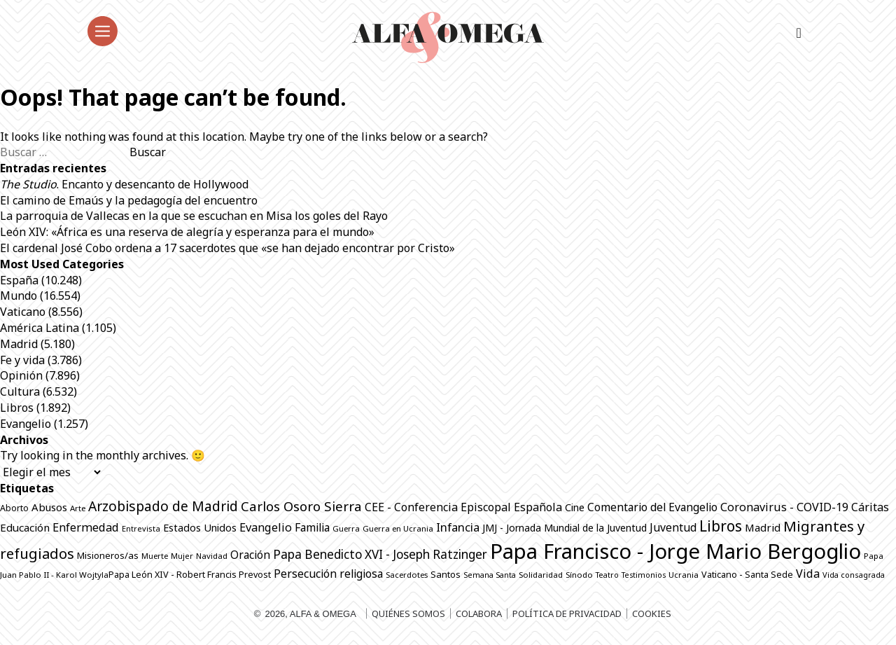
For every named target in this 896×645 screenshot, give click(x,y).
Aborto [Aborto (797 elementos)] (14, 508)
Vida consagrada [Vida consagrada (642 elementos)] (853, 574)
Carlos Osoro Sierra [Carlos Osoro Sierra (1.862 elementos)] (301, 506)
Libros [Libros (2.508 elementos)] (720, 526)
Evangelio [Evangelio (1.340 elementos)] (265, 527)
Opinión (21, 375)
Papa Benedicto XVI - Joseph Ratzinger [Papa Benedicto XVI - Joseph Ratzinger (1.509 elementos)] (380, 554)
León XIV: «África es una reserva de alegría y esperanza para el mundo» (188, 232)
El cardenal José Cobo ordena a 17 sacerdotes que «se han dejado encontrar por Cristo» (227, 248)
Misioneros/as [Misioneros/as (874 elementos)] (108, 555)
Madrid (19, 344)
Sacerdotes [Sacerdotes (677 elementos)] (407, 574)
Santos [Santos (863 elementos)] (445, 574)
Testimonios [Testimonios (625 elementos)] (644, 575)
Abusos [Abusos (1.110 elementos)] (49, 507)
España (19, 280)
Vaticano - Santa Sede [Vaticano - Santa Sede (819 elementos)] (747, 575)
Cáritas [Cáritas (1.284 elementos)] (870, 507)
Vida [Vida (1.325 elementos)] (808, 573)
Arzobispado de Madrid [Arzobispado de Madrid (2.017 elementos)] (163, 506)
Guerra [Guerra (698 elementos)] (346, 528)
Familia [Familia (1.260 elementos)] (312, 527)
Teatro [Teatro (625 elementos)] (607, 575)
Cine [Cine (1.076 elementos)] (574, 507)
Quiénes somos (408, 613)
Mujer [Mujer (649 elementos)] (182, 555)
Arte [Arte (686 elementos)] (77, 508)
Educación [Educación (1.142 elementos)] (25, 527)
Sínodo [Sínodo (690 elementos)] (579, 574)
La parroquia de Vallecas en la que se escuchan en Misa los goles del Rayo (194, 215)
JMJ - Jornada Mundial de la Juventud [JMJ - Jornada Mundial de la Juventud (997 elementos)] (564, 527)
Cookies (651, 613)
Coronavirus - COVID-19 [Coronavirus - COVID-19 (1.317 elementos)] (784, 507)
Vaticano (23, 311)
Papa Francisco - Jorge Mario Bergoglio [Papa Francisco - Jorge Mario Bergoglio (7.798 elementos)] (675, 551)
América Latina (39, 327)
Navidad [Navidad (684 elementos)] (211, 555)
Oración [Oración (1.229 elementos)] (250, 554)
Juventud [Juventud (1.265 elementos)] (673, 527)
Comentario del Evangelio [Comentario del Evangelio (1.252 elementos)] (652, 507)
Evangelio (25, 423)
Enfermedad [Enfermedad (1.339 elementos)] (85, 527)
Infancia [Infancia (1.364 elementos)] (457, 527)
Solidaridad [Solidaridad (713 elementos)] (541, 574)
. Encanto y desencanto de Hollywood (124, 184)
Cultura (20, 391)
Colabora (479, 613)
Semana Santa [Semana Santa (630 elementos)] (489, 575)
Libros (17, 407)
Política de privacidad (567, 613)
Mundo (18, 295)
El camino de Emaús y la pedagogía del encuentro (129, 200)
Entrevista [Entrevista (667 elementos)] (141, 528)
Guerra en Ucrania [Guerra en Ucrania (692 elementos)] (398, 528)
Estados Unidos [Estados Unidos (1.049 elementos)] (200, 527)
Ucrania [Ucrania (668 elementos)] (683, 574)
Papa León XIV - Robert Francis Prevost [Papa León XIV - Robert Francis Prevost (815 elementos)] (189, 575)
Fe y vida (22, 360)
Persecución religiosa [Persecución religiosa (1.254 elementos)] (328, 573)
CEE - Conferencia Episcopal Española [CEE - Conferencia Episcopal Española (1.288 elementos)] (463, 507)
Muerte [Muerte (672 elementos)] (154, 555)
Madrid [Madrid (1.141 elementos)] (762, 527)
